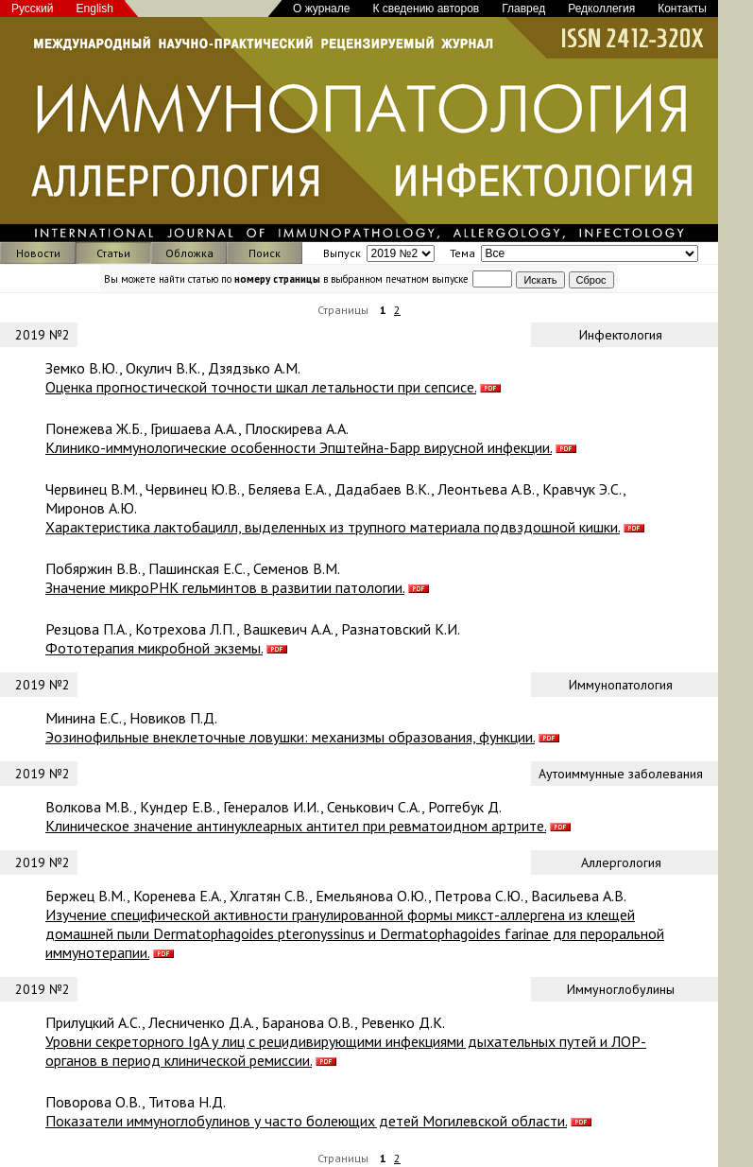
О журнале (321, 8)
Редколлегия (601, 8)
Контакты (682, 8)
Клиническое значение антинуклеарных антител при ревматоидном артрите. (295, 825)
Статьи (113, 253)
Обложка (189, 253)
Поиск (264, 253)
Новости (38, 253)
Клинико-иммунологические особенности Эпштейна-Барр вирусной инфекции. (298, 447)
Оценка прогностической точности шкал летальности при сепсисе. (260, 386)
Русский (32, 8)
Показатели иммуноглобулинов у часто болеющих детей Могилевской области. (306, 1120)
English (95, 8)
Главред (523, 8)
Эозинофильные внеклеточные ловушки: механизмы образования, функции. (290, 736)
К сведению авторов (425, 8)
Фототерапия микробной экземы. (154, 647)
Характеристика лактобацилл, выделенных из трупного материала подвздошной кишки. (332, 526)
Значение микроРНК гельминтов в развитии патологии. (224, 587)
